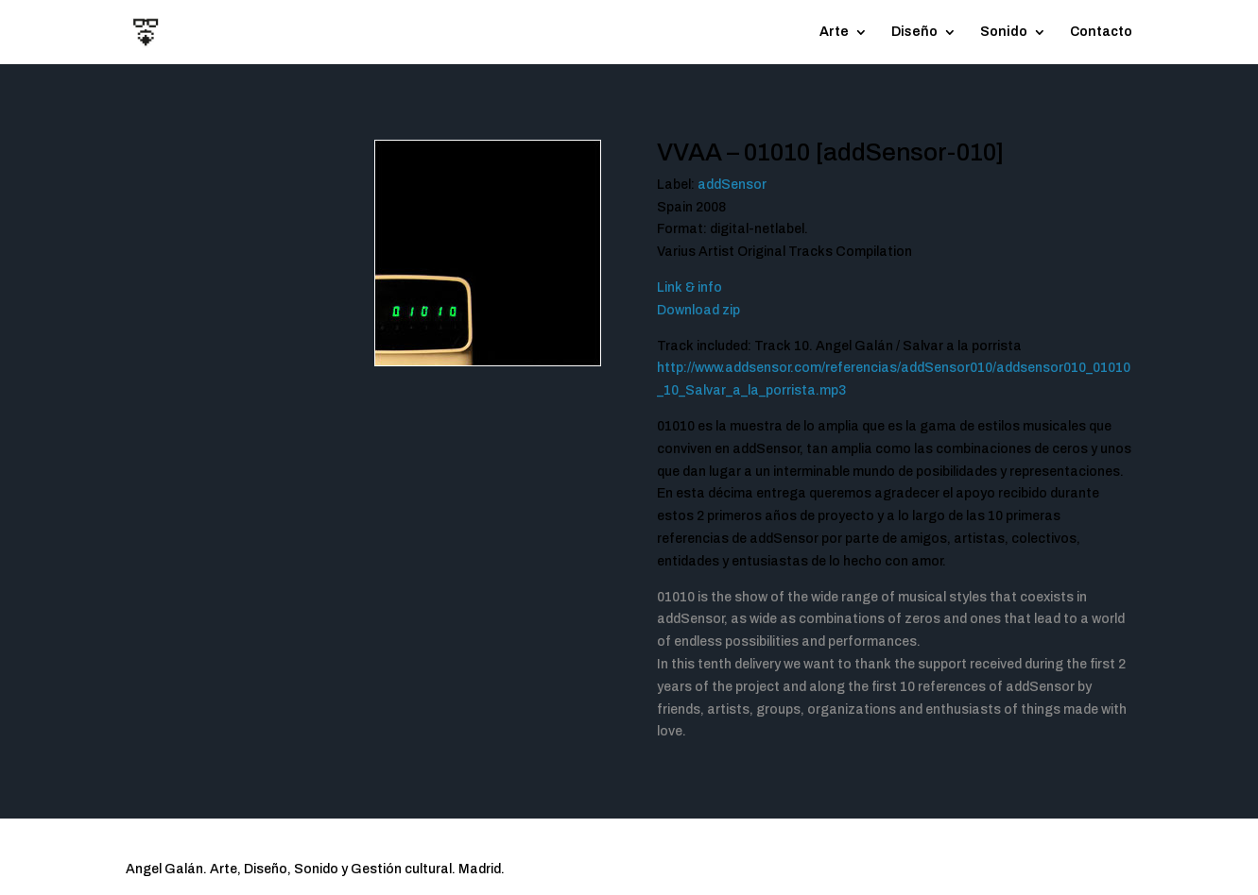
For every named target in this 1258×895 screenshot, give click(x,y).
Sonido (1003, 32)
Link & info (689, 287)
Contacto (1101, 32)
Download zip (698, 310)
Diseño (914, 32)
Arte (834, 32)
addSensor (732, 184)
